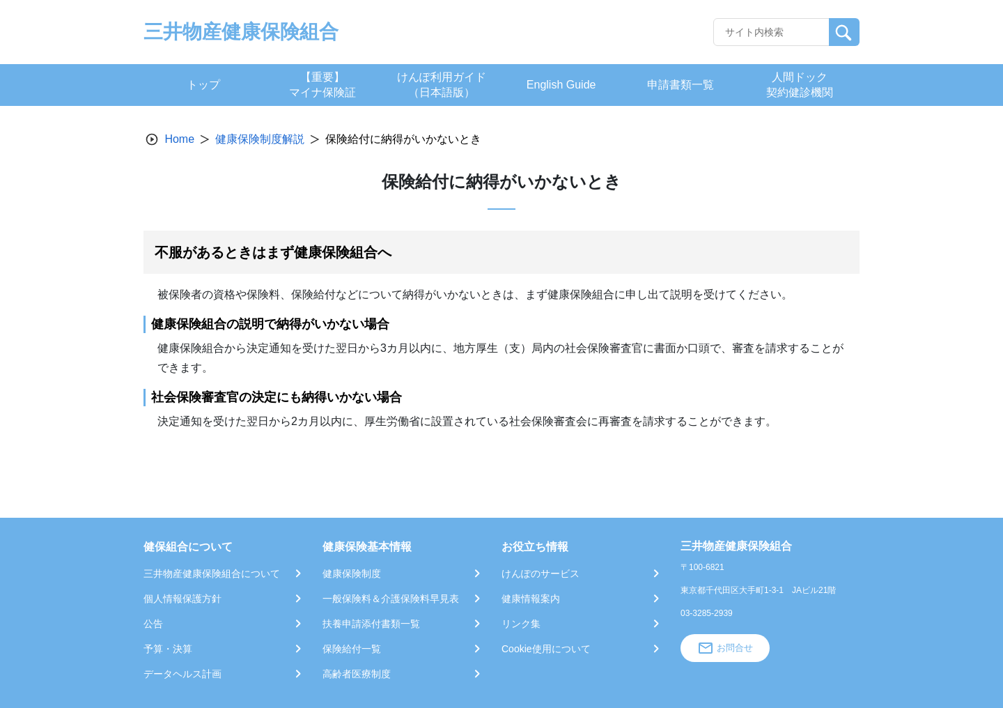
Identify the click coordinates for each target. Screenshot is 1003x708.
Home (179, 139)
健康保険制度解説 (259, 139)
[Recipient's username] (771, 32)
